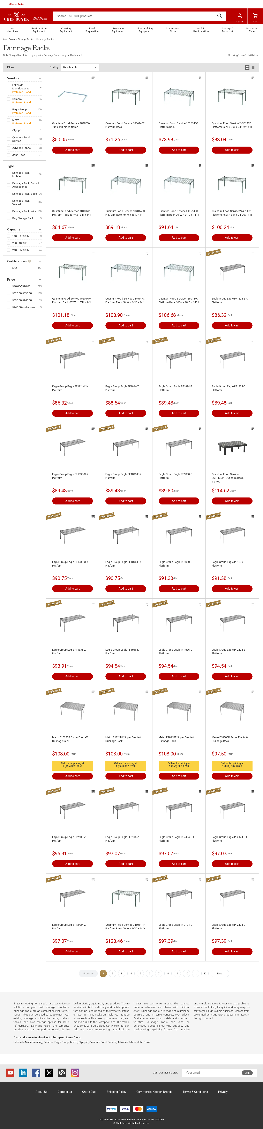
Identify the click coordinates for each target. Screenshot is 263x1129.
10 (186, 973)
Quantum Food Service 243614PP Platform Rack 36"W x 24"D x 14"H (232, 125)
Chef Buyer (9, 39)
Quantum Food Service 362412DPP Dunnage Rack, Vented (228, 478)
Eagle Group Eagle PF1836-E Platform (122, 651)
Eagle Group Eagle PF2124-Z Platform (228, 651)
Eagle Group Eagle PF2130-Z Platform (69, 838)
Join (247, 1072)
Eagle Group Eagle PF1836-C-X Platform (70, 563)
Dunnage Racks (45, 39)
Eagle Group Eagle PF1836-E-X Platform (123, 563)
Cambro (17, 99)
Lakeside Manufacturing (21, 86)
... (196, 973)
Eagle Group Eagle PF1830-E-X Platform (123, 476)
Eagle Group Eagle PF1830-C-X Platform (70, 476)
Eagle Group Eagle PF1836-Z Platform (69, 651)
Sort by (54, 67)
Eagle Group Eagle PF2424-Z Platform (69, 926)
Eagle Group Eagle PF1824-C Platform (228, 388)
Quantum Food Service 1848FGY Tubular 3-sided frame (71, 125)
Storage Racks (25, 39)
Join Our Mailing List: (165, 1072)
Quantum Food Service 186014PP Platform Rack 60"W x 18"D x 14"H (72, 300)
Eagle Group (19, 109)
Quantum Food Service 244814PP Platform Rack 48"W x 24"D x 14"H (232, 212)
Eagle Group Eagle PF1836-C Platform (175, 651)
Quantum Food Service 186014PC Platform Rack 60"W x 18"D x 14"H (179, 300)
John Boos (18, 154)
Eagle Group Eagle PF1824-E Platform (175, 388)
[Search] (139, 16)
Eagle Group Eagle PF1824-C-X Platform (70, 388)
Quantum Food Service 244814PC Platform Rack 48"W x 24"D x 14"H (125, 300)
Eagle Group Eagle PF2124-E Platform (228, 926)
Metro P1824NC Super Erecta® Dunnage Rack (123, 739)
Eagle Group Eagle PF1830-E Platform (228, 563)
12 (205, 973)
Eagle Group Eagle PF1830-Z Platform (175, 476)
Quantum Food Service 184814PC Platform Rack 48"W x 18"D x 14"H (125, 212)
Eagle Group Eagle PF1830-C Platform (175, 563)
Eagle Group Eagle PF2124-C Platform (175, 926)
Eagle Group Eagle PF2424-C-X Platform (177, 838)
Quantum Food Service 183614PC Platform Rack (178, 125)
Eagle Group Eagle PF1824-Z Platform (122, 388)
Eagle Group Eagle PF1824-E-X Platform (230, 300)
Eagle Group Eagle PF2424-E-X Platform (230, 838)
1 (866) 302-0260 (72, 766)
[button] (17, 4)
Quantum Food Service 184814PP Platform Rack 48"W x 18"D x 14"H (72, 212)
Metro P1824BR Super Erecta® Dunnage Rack (70, 739)
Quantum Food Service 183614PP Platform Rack (124, 125)
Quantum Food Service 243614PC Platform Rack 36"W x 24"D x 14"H (179, 212)
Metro (15, 119)
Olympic (17, 130)
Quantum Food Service (21, 139)
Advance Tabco (21, 147)
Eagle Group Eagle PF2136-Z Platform (122, 838)
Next (220, 973)
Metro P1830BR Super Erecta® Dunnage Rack (230, 739)
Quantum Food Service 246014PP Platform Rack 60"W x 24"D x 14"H (125, 926)
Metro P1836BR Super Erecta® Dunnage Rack (177, 739)
